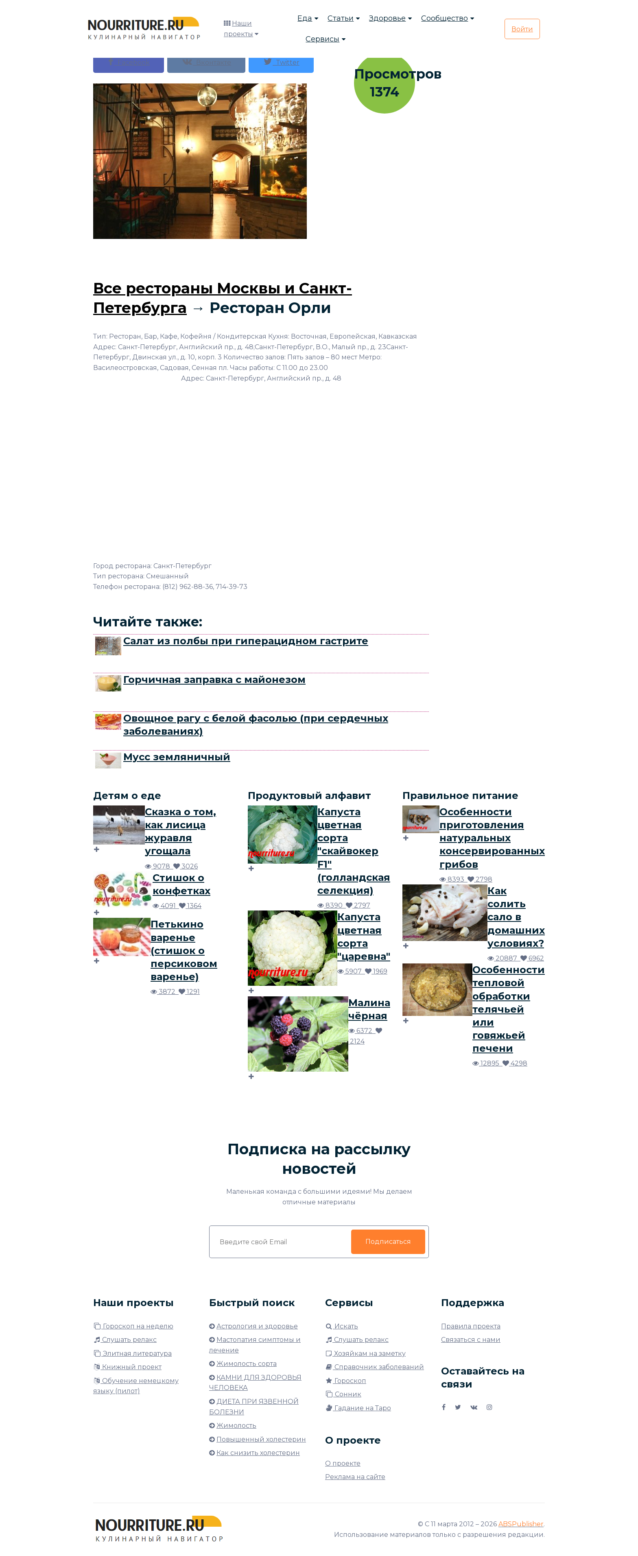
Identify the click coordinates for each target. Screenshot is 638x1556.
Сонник (343, 1394)
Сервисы (322, 39)
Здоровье (387, 18)
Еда (304, 18)
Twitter (281, 61)
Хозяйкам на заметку (365, 1353)
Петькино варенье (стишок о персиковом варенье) (184, 950)
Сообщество (444, 18)
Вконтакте (206, 61)
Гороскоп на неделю (133, 1326)
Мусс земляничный (176, 757)
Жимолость (236, 1425)
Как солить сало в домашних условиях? (516, 917)
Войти (522, 29)
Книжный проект (127, 1367)
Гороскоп (345, 1381)
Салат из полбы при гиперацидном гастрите (245, 641)
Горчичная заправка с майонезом (214, 679)
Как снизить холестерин (258, 1453)
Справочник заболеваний (374, 1367)
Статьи (341, 18)
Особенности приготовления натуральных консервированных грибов (492, 838)
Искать (341, 1326)
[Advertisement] (261, 257)
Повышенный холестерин (261, 1439)
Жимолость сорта (246, 1364)
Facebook (128, 61)
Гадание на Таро (358, 1408)
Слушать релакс (125, 1340)
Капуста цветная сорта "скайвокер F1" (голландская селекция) (353, 851)
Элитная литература (132, 1353)
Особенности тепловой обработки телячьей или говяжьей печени (508, 1009)
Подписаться (388, 1241)
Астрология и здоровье (257, 1326)
